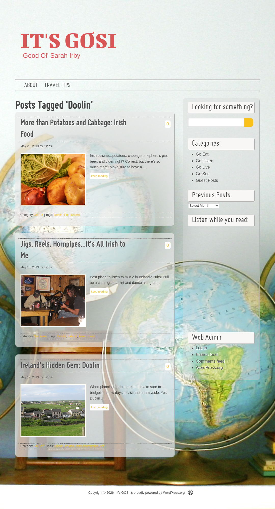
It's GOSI (68, 40)
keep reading (99, 175)
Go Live (203, 167)
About (31, 85)
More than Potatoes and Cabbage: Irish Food (73, 129)
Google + (236, 9)
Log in (201, 348)
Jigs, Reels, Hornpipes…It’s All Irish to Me (72, 250)
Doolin (58, 215)
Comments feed (210, 361)
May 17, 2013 (29, 377)
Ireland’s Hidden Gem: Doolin (59, 366)
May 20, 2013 (29, 146)
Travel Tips (57, 85)
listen (82, 336)
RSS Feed (253, 9)
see (102, 446)
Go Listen (40, 336)
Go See (39, 446)
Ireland (75, 215)
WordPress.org (209, 367)
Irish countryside (87, 446)
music (91, 336)
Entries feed (206, 354)
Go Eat (38, 215)
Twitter (220, 9)
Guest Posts (207, 180)
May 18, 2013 (29, 267)
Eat (66, 215)
